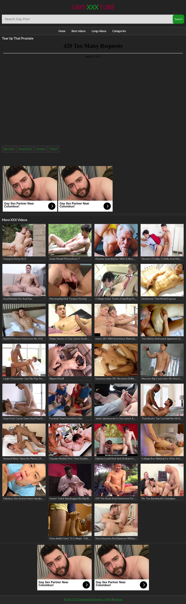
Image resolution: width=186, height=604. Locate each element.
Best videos (78, 31)
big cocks (9, 148)
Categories (119, 31)
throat (53, 148)
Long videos (99, 31)
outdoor (41, 148)
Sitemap (118, 599)
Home (61, 31)
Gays (93, 7)
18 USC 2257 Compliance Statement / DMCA (88, 599)
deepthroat (25, 148)
